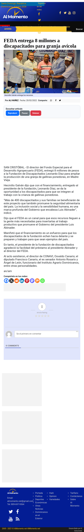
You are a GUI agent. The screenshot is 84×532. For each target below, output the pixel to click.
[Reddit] (16, 280)
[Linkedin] (21, 280)
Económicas (41, 502)
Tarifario (74, 493)
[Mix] (37, 280)
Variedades (54, 499)
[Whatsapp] (42, 280)
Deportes (39, 499)
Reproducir (12, 113)
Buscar (79, 29)
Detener (35, 113)
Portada (39, 493)
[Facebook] (6, 280)
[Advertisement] (35, 287)
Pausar (25, 113)
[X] (11, 280)
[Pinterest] (27, 280)
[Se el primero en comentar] (46, 334)
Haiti (51, 493)
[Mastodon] (32, 280)
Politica (38, 496)
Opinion (53, 496)
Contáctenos (76, 496)
